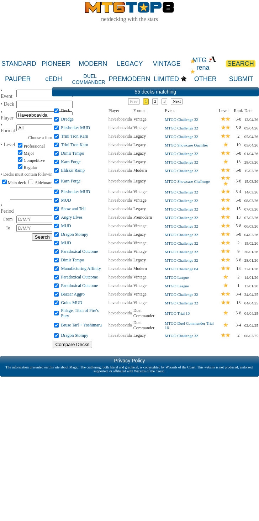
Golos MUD (72, 302)
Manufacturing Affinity (81, 268)
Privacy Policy (129, 360)
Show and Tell (73, 208)
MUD (66, 200)
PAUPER (18, 79)
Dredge (67, 119)
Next (177, 101)
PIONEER (56, 63)
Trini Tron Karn (74, 136)
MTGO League (177, 277)
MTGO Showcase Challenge (187, 181)
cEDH (53, 79)
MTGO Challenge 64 (181, 269)
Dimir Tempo (72, 153)
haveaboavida (120, 119)
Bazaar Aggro (73, 294)
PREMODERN (129, 79)
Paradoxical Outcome (79, 251)
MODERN (93, 63)
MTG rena (204, 64)
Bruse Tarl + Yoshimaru (81, 325)
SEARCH (240, 63)
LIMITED (166, 79)
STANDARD (18, 63)
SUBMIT (241, 79)
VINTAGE (167, 63)
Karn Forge (71, 161)
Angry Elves (72, 217)
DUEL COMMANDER (88, 79)
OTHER (205, 79)
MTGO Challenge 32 (181, 119)
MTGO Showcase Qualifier (186, 145)
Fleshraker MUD (75, 127)
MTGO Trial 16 (177, 313)
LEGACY (130, 63)
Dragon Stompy (74, 234)
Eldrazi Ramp (73, 170)
